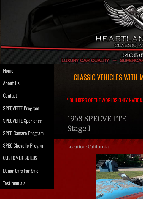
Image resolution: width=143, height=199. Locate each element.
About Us (11, 83)
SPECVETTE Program (21, 108)
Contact (10, 95)
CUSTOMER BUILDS (20, 157)
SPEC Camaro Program (23, 133)
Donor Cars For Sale (21, 170)
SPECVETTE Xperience (22, 120)
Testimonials (14, 183)
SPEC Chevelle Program (24, 145)
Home (8, 70)
